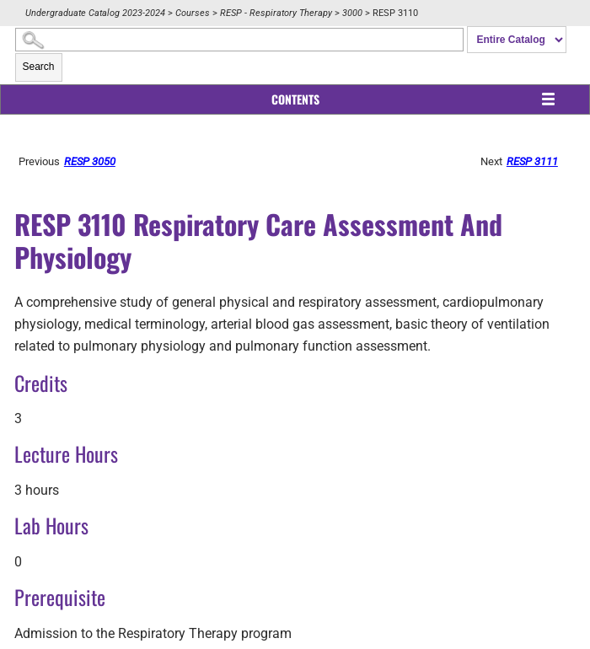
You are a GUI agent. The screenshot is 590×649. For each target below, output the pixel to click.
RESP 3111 (537, 161)
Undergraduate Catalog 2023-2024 (95, 13)
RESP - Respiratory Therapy (276, 13)
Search (39, 66)
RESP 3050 (99, 161)
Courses (192, 13)
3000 (352, 13)
